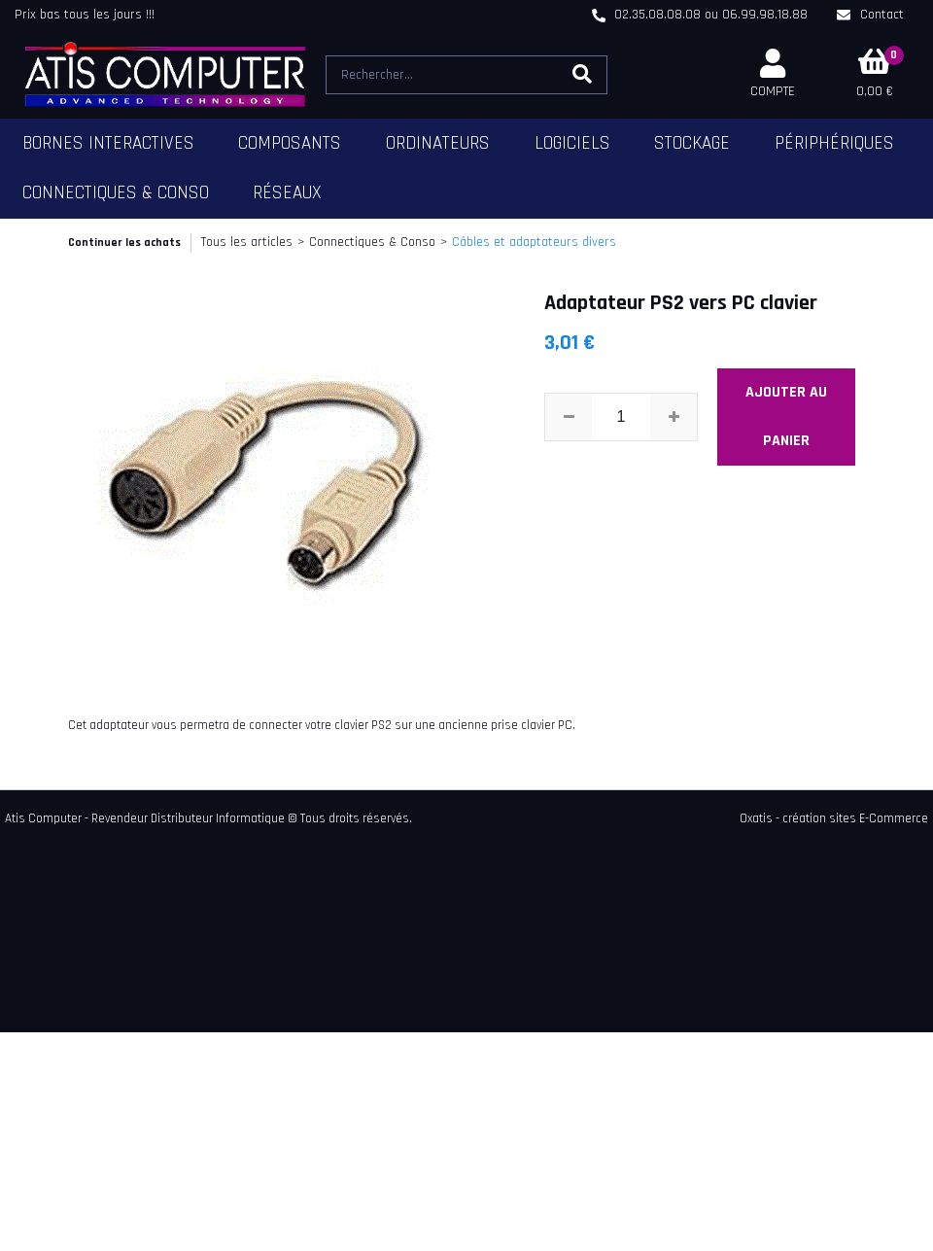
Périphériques (834, 143)
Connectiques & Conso (115, 193)
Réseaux (287, 193)
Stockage (692, 143)
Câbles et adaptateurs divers (534, 242)
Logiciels (572, 143)
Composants (289, 143)
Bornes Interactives (108, 143)
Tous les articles (247, 242)
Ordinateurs (438, 143)
